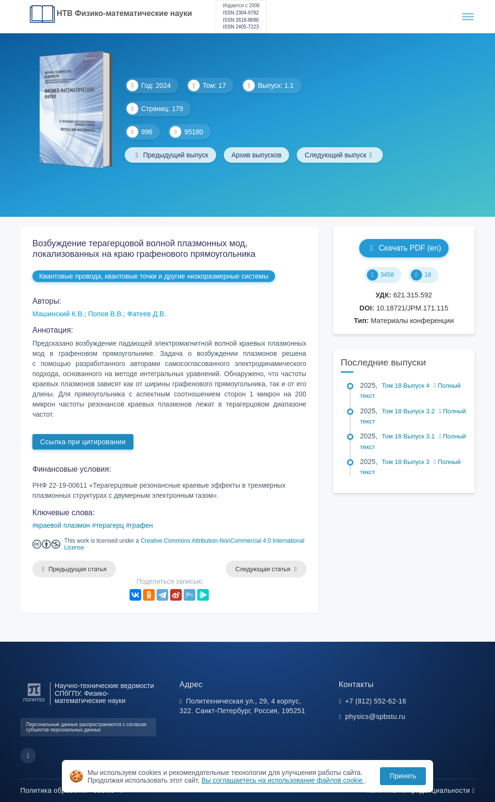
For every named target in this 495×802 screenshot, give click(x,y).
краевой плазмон (63, 525)
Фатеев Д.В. (146, 314)
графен (141, 525)
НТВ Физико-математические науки (124, 13)
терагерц (110, 525)
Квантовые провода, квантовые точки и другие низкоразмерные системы (153, 276)
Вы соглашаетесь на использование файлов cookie (283, 780)
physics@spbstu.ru (375, 716)
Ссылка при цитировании (83, 442)
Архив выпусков (257, 155)
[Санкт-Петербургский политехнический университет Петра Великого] (34, 702)
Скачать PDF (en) (403, 248)
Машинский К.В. (58, 314)
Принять (403, 776)
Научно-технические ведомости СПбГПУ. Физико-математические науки (104, 693)
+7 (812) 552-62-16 (376, 701)
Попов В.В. (105, 314)
